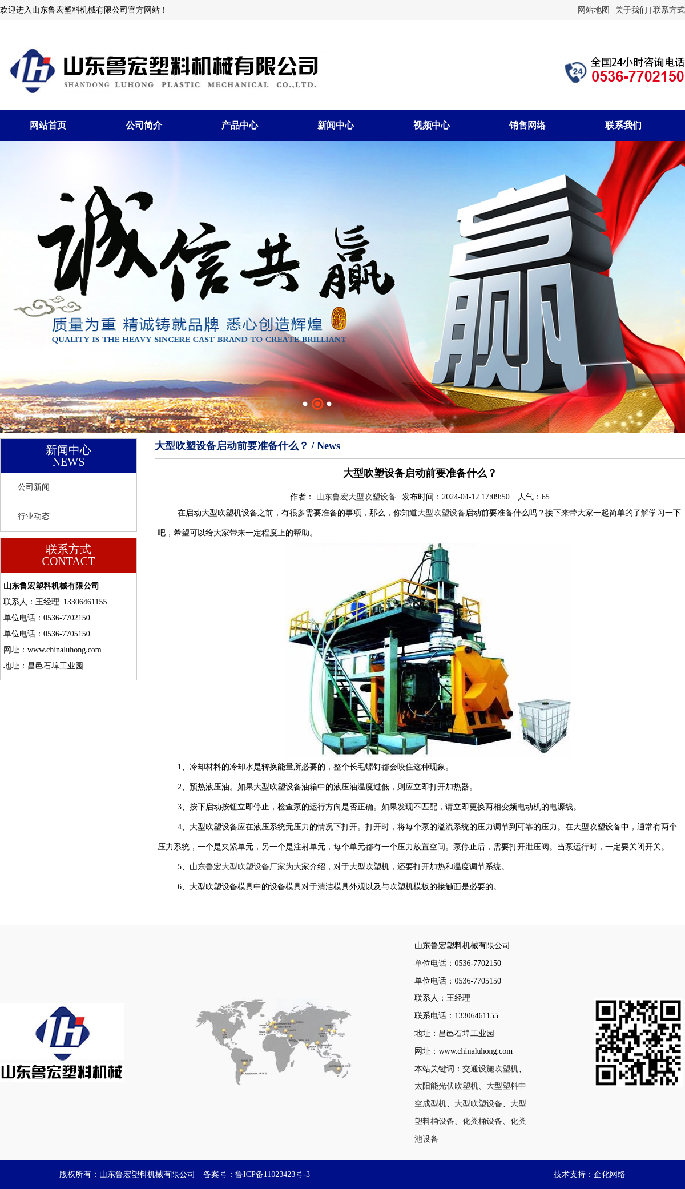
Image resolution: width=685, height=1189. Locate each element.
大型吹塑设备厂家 (253, 866)
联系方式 (669, 10)
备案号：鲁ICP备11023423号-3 (256, 1174)
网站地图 (594, 10)
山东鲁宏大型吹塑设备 (356, 497)
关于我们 (631, 10)
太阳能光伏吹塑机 (446, 1086)
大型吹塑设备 (441, 513)
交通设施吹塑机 (490, 1069)
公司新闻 (34, 487)
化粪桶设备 (482, 1121)
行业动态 (34, 516)
